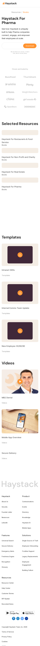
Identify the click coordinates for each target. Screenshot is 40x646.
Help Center (6, 588)
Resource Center (8, 583)
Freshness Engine (8, 556)
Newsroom (5, 517)
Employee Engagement (26, 563)
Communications (28, 501)
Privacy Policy (7, 637)
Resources (16, 12)
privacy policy (23, 53)
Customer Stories (8, 593)
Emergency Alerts (8, 551)
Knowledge (26, 517)
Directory (25, 512)
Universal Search (8, 541)
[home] (10, 3)
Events (24, 507)
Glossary (5, 567)
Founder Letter (7, 512)
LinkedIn (5, 523)
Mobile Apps (26, 528)
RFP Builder (6, 599)
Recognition (6, 562)
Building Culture (27, 570)
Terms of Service (8, 632)
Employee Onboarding (30, 546)
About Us (5, 501)
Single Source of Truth (30, 541)
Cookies (5, 641)
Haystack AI (26, 523)
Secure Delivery (7, 546)
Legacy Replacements (30, 556)
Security (4, 507)
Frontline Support (28, 551)
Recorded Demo (7, 604)
